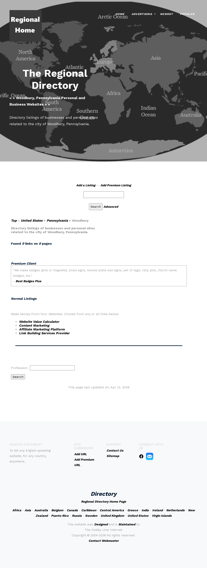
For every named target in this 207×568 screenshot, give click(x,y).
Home (120, 13)
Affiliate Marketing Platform (42, 329)
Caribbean (88, 510)
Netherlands (175, 510)
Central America (112, 510)
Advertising (142, 13)
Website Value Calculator (39, 322)
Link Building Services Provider (44, 333)
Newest (166, 13)
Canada (72, 510)
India (145, 510)
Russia (77, 516)
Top (14, 220)
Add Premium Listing (115, 185)
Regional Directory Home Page (103, 501)
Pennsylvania (57, 220)
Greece (132, 510)
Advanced (111, 207)
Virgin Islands (162, 516)
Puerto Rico (60, 516)
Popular (187, 13)
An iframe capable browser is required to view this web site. (99, 275)
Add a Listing (85, 185)
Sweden (91, 516)
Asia (28, 510)
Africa (16, 510)
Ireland (157, 510)
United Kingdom (112, 516)
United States (32, 220)
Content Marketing (34, 325)
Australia (41, 510)
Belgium (57, 510)
